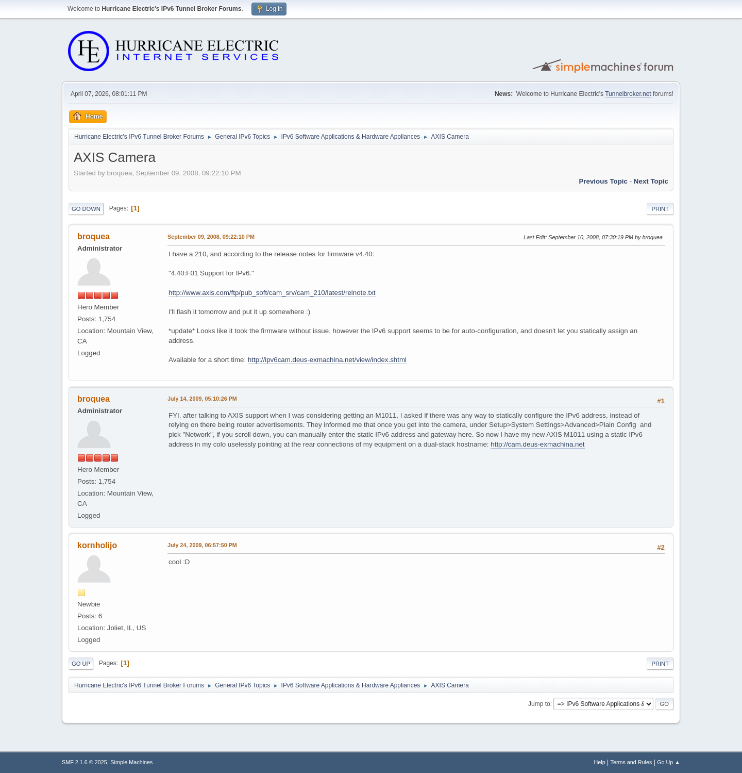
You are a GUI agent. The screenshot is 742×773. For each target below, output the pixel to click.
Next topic (651, 181)
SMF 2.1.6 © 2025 (84, 762)
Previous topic (603, 181)
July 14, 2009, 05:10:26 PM (202, 399)
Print (660, 209)
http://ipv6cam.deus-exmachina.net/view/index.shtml (327, 360)
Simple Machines (131, 762)
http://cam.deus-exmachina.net (537, 444)
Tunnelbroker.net (628, 93)
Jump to (539, 704)
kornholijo (97, 545)
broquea (93, 236)
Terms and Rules (631, 762)
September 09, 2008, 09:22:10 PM (211, 237)
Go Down (86, 209)
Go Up (81, 664)
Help (599, 762)
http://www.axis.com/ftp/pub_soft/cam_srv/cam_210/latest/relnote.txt (272, 293)
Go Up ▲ (668, 762)
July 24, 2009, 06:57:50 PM (202, 545)
